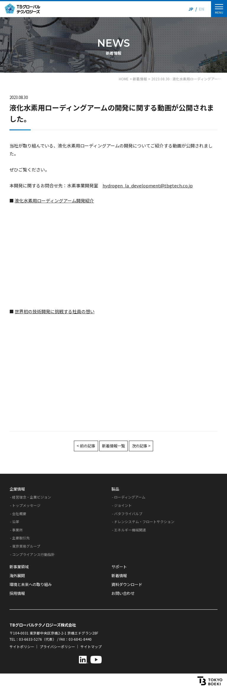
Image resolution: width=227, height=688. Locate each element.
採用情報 (17, 593)
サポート (119, 566)
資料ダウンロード (126, 584)
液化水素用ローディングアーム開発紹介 (54, 200)
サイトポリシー (21, 646)
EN (201, 9)
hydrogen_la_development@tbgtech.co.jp (148, 185)
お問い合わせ (122, 593)
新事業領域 (19, 566)
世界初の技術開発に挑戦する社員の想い (55, 311)
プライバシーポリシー (57, 646)
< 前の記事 (86, 446)
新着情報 (119, 575)
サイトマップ (91, 646)
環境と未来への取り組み (30, 584)
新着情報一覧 (113, 446)
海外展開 (17, 575)
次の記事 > (141, 446)
